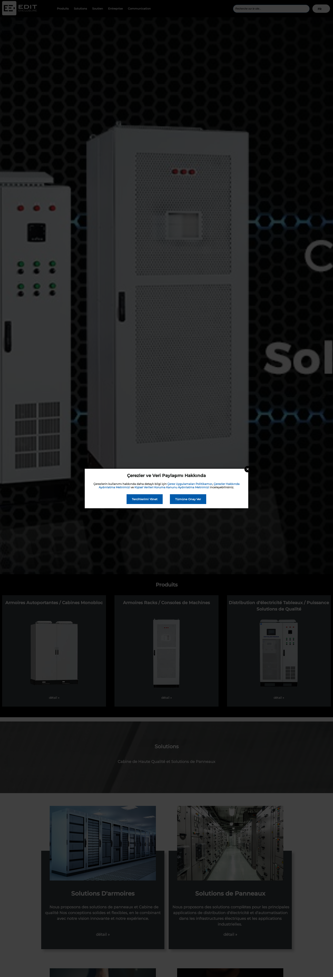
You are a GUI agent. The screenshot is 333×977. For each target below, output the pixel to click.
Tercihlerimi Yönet (144, 499)
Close (247, 469)
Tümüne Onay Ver (188, 499)
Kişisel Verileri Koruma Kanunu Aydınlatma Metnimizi (171, 487)
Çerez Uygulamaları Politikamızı (189, 484)
